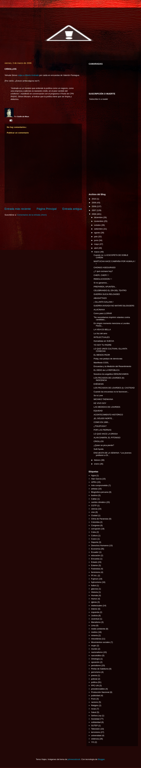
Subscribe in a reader (98, 99)
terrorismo (95, 732)
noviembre (99, 221)
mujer (93, 645)
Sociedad (95, 719)
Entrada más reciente (18, 208)
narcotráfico (96, 655)
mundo (94, 649)
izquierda (95, 612)
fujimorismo (96, 582)
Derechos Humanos (100, 545)
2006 (94, 214)
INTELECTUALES (101, 337)
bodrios (94, 495)
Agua (93, 475)
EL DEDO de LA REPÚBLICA (106, 370)
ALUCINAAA (99, 309)
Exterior (94, 565)
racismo (94, 702)
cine (93, 512)
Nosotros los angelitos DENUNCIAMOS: (111, 374)
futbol (93, 585)
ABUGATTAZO (100, 298)
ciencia (94, 509)
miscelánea (96, 639)
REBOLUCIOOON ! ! (103, 279)
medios (94, 632)
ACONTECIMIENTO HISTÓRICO (108, 415)
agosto (97, 233)
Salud (93, 712)
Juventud (95, 619)
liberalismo (96, 622)
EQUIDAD (98, 411)
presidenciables (98, 689)
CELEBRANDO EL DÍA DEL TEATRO (110, 290)
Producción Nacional (100, 692)
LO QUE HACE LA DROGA (106, 434)
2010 (94, 199)
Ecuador (94, 552)
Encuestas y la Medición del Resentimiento (112, 366)
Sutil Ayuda (98, 449)
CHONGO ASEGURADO (104, 267)
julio (96, 236)
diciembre (98, 217)
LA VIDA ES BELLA (102, 329)
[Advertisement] (98, 147)
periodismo (96, 665)
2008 (94, 206)
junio (96, 240)
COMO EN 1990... (101, 422)
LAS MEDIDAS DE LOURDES (107, 407)
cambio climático (98, 502)
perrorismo (96, 672)
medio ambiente (98, 629)
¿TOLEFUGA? (100, 426)
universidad (96, 735)
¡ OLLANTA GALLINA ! (103, 302)
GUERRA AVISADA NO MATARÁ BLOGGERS (114, 306)
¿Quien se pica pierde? (104, 445)
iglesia (94, 602)
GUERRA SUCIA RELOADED (107, 294)
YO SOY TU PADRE (102, 345)
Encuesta (95, 559)
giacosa (94, 589)
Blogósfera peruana (99, 492)
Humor (94, 599)
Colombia (95, 522)
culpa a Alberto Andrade (28, 75)
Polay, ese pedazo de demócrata (108, 359)
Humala (94, 595)
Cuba (93, 532)
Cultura (94, 535)
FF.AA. (94, 575)
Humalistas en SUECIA (104, 341)
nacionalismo (97, 652)
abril (96, 248)
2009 (94, 202)
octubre (97, 225)
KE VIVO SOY (100, 403)
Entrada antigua (72, 208)
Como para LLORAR (103, 313)
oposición (95, 662)
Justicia (94, 615)
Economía (95, 549)
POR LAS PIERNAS (102, 430)
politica (94, 682)
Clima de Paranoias (99, 519)
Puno (93, 699)
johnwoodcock (74, 759)
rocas (93, 709)
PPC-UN (95, 685)
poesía (94, 675)
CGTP (94, 505)
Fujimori (94, 579)
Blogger (101, 759)
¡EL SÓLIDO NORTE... (104, 418)
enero (97, 464)
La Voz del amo (100, 333)
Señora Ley (96, 715)
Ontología (95, 659)
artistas (94, 489)
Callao (94, 499)
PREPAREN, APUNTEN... (105, 287)
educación (95, 555)
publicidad (95, 695)
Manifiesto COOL (101, 362)
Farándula (95, 569)
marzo (97, 252)
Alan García (96, 479)
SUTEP (94, 725)
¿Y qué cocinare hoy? (103, 271)
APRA (93, 482)
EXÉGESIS (99, 384)
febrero (97, 460)
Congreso (95, 525)
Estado (94, 562)
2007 (94, 210)
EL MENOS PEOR (102, 355)
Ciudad (94, 515)
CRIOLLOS (99, 441)
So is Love (98, 395)
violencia (95, 739)
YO (92, 742)
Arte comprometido (99, 485)
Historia (94, 592)
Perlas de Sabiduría (99, 669)
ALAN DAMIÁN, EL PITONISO (107, 437)
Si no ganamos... (101, 283)
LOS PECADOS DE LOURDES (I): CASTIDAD (114, 388)
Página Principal (47, 208)
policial (94, 679)
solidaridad (96, 722)
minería (94, 635)
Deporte (94, 542)
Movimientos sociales (100, 642)
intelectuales (96, 605)
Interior (94, 609)
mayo (96, 244)
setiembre (98, 229)
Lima (93, 625)
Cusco (94, 539)
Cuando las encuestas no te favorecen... (111, 392)
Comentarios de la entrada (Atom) (32, 215)
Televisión (95, 729)
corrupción (95, 529)
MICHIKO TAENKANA (103, 399)
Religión (94, 705)
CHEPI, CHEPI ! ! (101, 275)
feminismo (95, 572)
